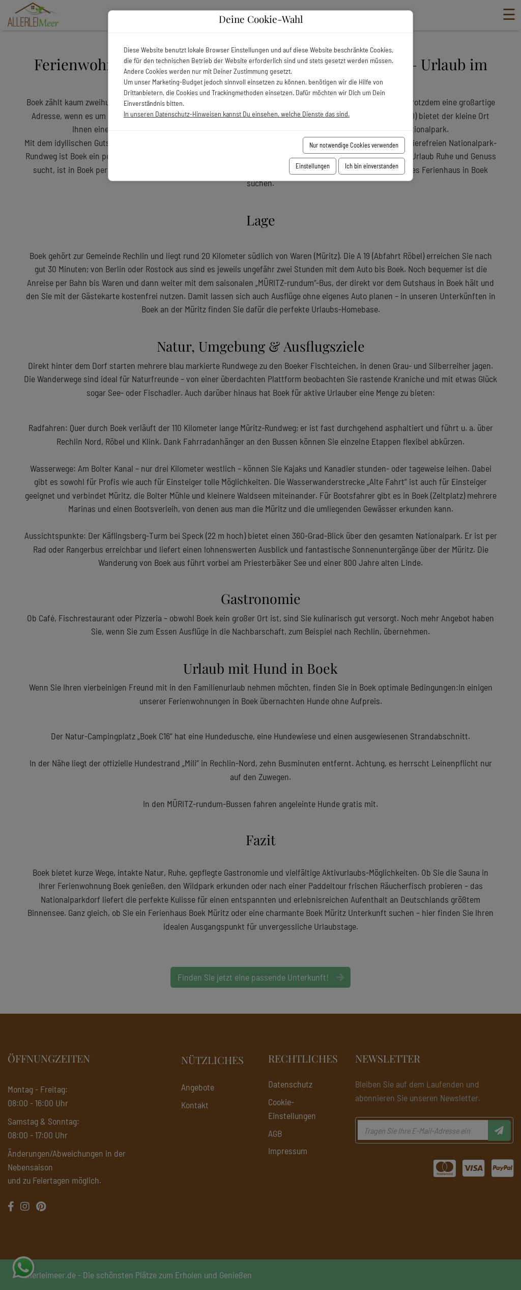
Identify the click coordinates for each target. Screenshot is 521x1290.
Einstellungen (313, 166)
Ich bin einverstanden (371, 166)
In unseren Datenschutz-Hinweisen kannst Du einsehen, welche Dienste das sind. (237, 113)
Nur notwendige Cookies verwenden (353, 145)
